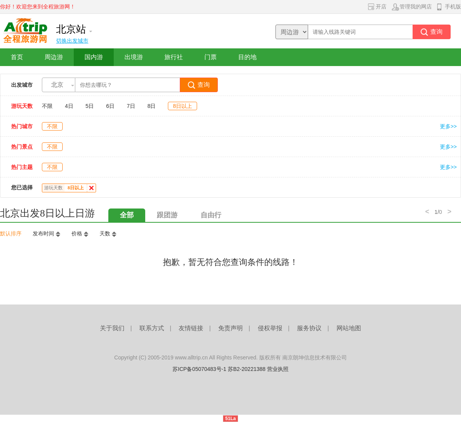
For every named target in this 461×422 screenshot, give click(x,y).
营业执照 (278, 369)
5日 (90, 106)
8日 (152, 106)
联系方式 (151, 328)
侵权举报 (270, 328)
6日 (110, 106)
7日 (131, 106)
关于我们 (112, 328)
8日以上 (182, 106)
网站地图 (349, 328)
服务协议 (309, 328)
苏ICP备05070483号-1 (199, 369)
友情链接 (191, 328)
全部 (127, 215)
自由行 (211, 215)
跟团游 (167, 215)
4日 (69, 106)
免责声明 (230, 328)
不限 (47, 106)
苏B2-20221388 (246, 369)
